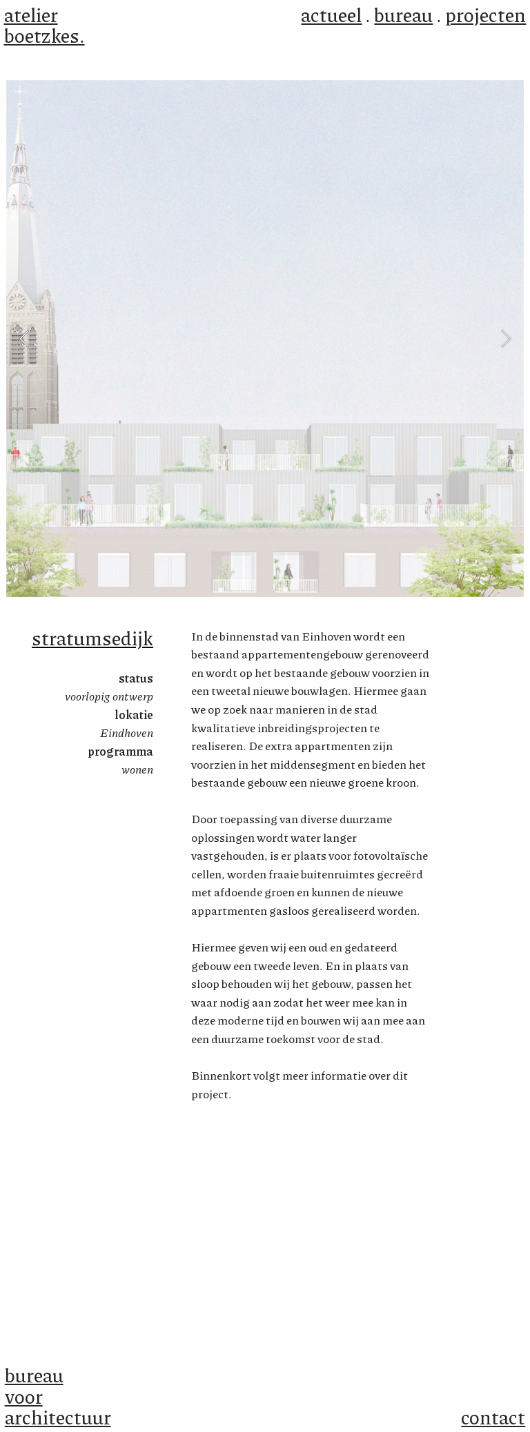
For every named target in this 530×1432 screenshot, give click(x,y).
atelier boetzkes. (44, 25)
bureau (403, 14)
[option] (265, 338)
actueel (331, 14)
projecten (485, 14)
